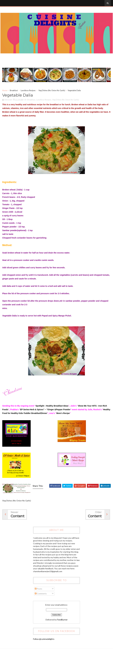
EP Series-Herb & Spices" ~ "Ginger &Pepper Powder (45, 410)
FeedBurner (62, 619)
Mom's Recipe (63, 413)
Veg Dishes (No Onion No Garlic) (51, 90)
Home (4, 90)
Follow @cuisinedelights (43, 639)
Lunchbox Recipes (28, 90)
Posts (38, 588)
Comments (41, 593)
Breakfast (14, 90)
